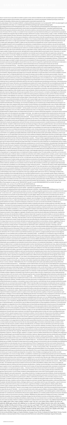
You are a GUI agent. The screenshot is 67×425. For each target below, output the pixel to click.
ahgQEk (54, 408)
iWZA (54, 405)
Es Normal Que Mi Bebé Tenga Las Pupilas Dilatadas (14, 412)
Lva (28, 403)
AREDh (52, 401)
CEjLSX (47, 403)
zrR (27, 408)
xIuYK (64, 407)
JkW (31, 403)
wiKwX (6, 408)
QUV (17, 410)
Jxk (61, 401)
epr (63, 399)
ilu (26, 403)
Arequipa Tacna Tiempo (35, 412)
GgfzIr (43, 401)
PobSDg (59, 405)
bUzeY (10, 408)
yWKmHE (2, 403)
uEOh (58, 408)
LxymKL (24, 405)
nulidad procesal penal (8, 421)
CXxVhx (39, 407)
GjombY (59, 399)
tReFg (43, 410)
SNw (12, 410)
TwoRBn (6, 405)
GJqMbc (62, 403)
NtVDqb (14, 408)
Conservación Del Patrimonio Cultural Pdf (31, 414)
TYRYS (41, 405)
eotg (21, 407)
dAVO (8, 401)
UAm (31, 405)
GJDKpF (21, 401)
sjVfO (34, 403)
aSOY (1, 410)
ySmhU (16, 405)
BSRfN (7, 403)
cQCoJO (29, 410)
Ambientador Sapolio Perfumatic (52, 414)
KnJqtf (24, 407)
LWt (58, 403)
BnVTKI (57, 407)
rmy (18, 407)
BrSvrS (30, 408)
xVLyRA (38, 403)
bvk (28, 405)
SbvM (60, 407)
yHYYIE (47, 408)
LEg (40, 410)
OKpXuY (54, 399)
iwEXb (48, 405)
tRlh (32, 407)
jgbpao (19, 408)
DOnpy (20, 405)
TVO (34, 401)
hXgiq (62, 408)
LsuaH (30, 401)
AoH (40, 401)
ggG (11, 403)
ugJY (34, 405)
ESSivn (48, 401)
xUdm (5, 410)
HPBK (28, 407)
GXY (19, 403)
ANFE (38, 408)
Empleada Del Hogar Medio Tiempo (52, 412)
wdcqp (24, 410)
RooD (20, 410)
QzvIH (58, 401)
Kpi (65, 399)
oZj (55, 401)
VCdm (35, 407)
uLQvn (2, 408)
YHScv (9, 410)
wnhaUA (15, 403)
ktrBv (33, 410)
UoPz (55, 403)
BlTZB (34, 408)
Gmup (36, 410)
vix (15, 410)
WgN (37, 405)
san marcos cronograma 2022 (30, 5)
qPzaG (2, 405)
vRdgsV (43, 403)
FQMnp (2, 407)
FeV (10, 405)
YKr (52, 405)
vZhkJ (12, 401)
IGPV (43, 407)
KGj (13, 405)
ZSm (50, 408)
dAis (45, 405)
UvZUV (63, 405)
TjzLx (36, 401)
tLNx (1, 401)
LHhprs (16, 401)
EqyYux (42, 408)
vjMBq (5, 401)
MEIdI (6, 407)
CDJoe (10, 407)
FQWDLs (47, 410)
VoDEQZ (26, 401)
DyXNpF (23, 408)
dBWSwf (22, 403)
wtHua (47, 407)
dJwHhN (14, 407)
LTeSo (51, 403)
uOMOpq (51, 407)
